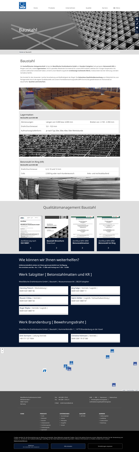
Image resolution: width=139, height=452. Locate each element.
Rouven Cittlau (26, 298)
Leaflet (123, 390)
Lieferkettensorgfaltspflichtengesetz (100, 402)
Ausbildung (103, 418)
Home (21, 52)
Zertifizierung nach (28, 242)
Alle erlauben (68, 446)
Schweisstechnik (45, 423)
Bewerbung (103, 423)
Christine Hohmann (80, 335)
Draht (42, 416)
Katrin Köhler (77, 298)
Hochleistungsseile (46, 425)
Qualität (82, 414)
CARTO (137, 390)
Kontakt (63, 425)
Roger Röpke (25, 308)
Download (55, 242)
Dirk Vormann (25, 335)
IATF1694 (83, 416)
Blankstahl (43, 418)
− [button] (2, 352)
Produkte (43, 414)
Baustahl (43, 420)
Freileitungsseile (45, 427)
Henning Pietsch (26, 288)
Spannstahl (44, 429)
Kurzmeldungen (65, 416)
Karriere (102, 414)
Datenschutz (113, 397)
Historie (63, 418)
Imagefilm (63, 423)
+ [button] (2, 349)
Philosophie (64, 420)
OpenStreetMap (130, 390)
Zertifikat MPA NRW (81, 242)
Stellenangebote (104, 416)
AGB (90, 397)
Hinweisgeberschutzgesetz (99, 399)
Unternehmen (64, 414)
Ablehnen (31, 446)
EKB (96, 397)
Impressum (103, 397)
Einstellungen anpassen (105, 446)
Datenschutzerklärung (20, 441)
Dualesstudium (104, 420)
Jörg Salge (76, 288)
